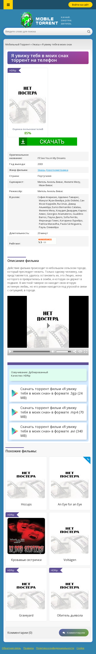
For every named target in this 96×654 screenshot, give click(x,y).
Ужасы (41, 170)
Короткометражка (57, 170)
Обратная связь (11, 648)
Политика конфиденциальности (55, 648)
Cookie (80, 648)
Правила (28, 648)
